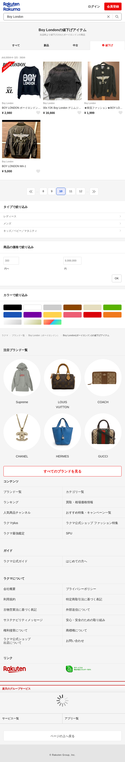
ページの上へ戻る (62, 736)
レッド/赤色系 (101, 314)
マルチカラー (61, 322)
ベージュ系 (101, 307)
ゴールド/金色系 (41, 322)
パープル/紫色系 (41, 314)
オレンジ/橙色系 (121, 314)
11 (70, 191)
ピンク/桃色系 (81, 314)
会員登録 (113, 6)
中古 (75, 45)
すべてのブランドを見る (62, 471)
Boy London (7, 103)
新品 (46, 45)
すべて (16, 45)
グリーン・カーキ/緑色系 (121, 307)
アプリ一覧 (72, 718)
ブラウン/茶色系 (81, 307)
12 (80, 191)
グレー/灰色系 (61, 307)
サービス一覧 (10, 718)
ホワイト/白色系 (41, 307)
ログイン (94, 6)
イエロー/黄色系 (61, 314)
